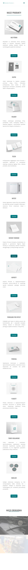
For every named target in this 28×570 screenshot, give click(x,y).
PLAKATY (14, 399)
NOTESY (14, 198)
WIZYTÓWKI (14, 38)
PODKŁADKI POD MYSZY (14, 317)
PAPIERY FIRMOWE (14, 238)
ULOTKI (14, 77)
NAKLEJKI (14, 478)
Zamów (14, 55)
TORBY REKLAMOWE (14, 438)
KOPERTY (14, 277)
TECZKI (14, 156)
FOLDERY (14, 117)
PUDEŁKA (14, 359)
